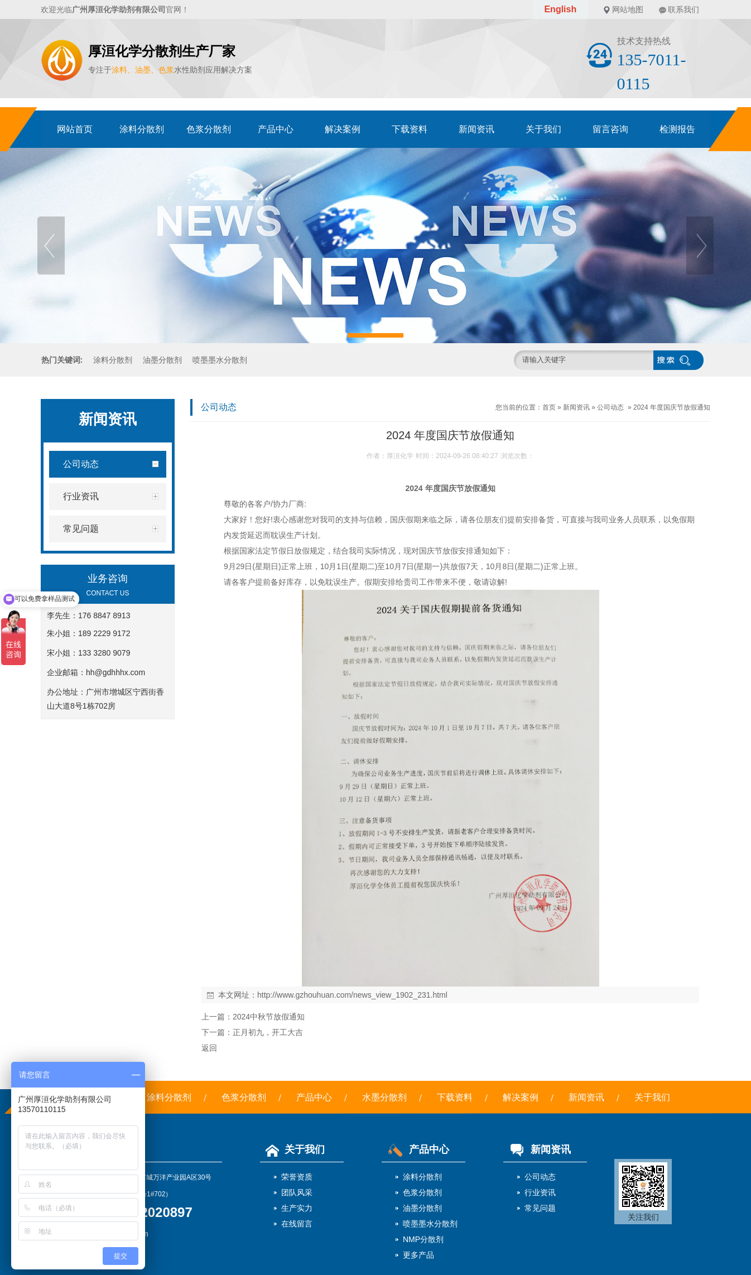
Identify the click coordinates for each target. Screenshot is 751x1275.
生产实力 (296, 1208)
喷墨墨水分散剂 (219, 359)
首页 (549, 407)
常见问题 (540, 1208)
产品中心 (275, 129)
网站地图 (627, 9)
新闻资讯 (476, 129)
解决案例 (342, 129)
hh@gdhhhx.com (115, 672)
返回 (209, 1047)
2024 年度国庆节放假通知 (671, 407)
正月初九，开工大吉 (268, 1032)
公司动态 (610, 407)
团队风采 (296, 1192)
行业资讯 (540, 1192)
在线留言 (296, 1223)
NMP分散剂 (423, 1239)
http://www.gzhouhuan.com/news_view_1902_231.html (352, 994)
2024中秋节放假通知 (269, 1016)
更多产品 (418, 1254)
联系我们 (683, 9)
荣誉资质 (296, 1176)
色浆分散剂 (208, 129)
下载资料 (409, 129)
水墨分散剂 (384, 1097)
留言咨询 (610, 129)
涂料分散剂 (141, 129)
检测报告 (677, 129)
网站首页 (75, 129)
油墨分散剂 (162, 359)
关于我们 (543, 129)
